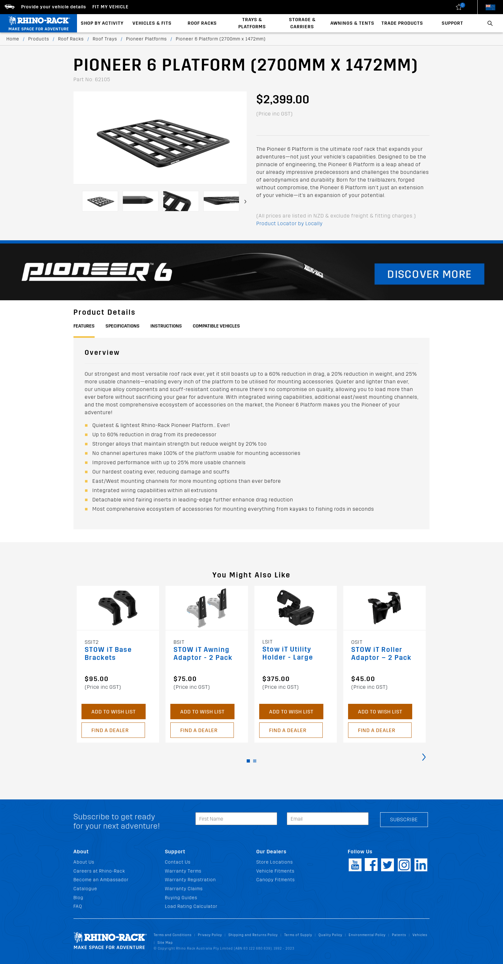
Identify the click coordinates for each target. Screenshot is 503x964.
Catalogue (85, 888)
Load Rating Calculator (191, 906)
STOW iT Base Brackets (108, 654)
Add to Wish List (113, 712)
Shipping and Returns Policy (253, 935)
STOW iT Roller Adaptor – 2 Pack (381, 654)
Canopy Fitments (275, 880)
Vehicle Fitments (275, 871)
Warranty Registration (190, 880)
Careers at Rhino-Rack (99, 871)
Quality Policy (330, 935)
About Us (83, 862)
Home (12, 39)
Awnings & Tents (352, 23)
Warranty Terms (183, 871)
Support (452, 23)
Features (84, 326)
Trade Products (402, 23)
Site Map (165, 943)
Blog (78, 897)
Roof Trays (105, 39)
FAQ (77, 906)
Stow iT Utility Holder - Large (287, 653)
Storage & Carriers (302, 23)
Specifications (123, 326)
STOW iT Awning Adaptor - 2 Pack (203, 654)
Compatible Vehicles (216, 326)
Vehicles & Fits (152, 23)
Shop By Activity (102, 23)
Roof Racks (202, 23)
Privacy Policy (210, 935)
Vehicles (420, 935)
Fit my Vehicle (110, 7)
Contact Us (178, 862)
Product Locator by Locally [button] (289, 223)
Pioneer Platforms (146, 39)
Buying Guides (181, 897)
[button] (248, 761)
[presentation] (245, 201)
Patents (399, 935)
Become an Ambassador (101, 880)
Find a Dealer (110, 730)
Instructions (166, 326)
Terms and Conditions (173, 935)
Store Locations (274, 862)
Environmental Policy (367, 935)
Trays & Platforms (252, 23)
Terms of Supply (298, 935)
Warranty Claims (184, 888)
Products (38, 39)
